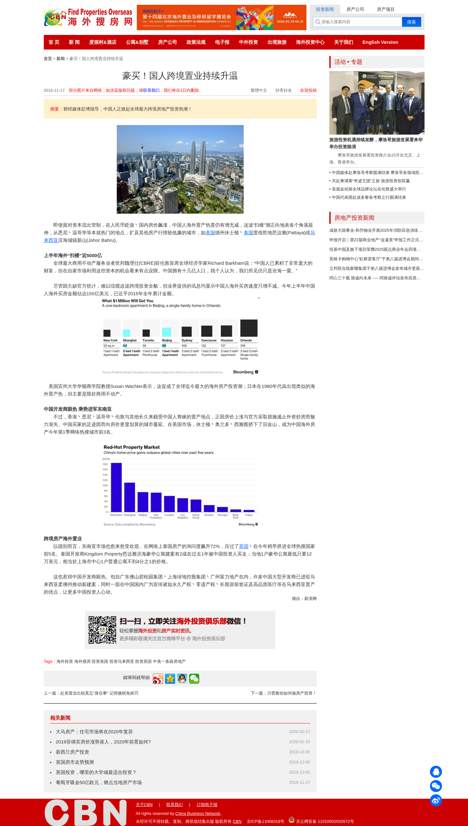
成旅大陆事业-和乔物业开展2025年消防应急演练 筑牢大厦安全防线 (390, 230)
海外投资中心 (310, 42)
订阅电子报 (207, 804)
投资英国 (143, 661)
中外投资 (248, 42)
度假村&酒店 (102, 42)
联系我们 (151, 90)
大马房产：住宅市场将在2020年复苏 (94, 731)
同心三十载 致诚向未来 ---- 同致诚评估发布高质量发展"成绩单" (386, 278)
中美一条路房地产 (169, 661)
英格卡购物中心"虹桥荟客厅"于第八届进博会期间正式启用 (382, 258)
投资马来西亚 (121, 661)
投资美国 (100, 661)
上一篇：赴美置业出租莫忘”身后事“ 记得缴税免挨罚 (91, 693)
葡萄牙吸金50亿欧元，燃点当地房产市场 (99, 782)
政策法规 (196, 42)
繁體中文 (259, 90)
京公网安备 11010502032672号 (321, 819)
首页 (48, 58)
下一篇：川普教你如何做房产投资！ (284, 693)
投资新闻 (325, 9)
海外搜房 (82, 661)
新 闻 (74, 42)
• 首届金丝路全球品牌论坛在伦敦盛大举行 (367, 189)
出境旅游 (277, 42)
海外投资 (64, 661)
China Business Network (198, 813)
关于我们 (343, 42)
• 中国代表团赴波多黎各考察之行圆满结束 (367, 197)
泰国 (248, 232)
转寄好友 (283, 90)
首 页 (54, 42)
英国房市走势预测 (75, 762)
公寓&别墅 (137, 42)
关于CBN (144, 804)
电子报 (222, 42)
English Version (381, 42)
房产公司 (355, 9)
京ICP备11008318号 (266, 821)
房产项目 (386, 9)
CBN (237, 821)
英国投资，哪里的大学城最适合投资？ (96, 772)
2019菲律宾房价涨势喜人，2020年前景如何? (103, 741)
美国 (210, 232)
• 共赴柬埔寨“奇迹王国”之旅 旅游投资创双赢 (369, 180)
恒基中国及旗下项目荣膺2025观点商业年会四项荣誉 (377, 249)
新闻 (60, 58)
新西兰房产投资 (72, 752)
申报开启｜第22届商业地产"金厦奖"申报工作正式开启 (378, 239)
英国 (243, 546)
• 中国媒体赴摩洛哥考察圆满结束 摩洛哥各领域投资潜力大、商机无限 (393, 172)
